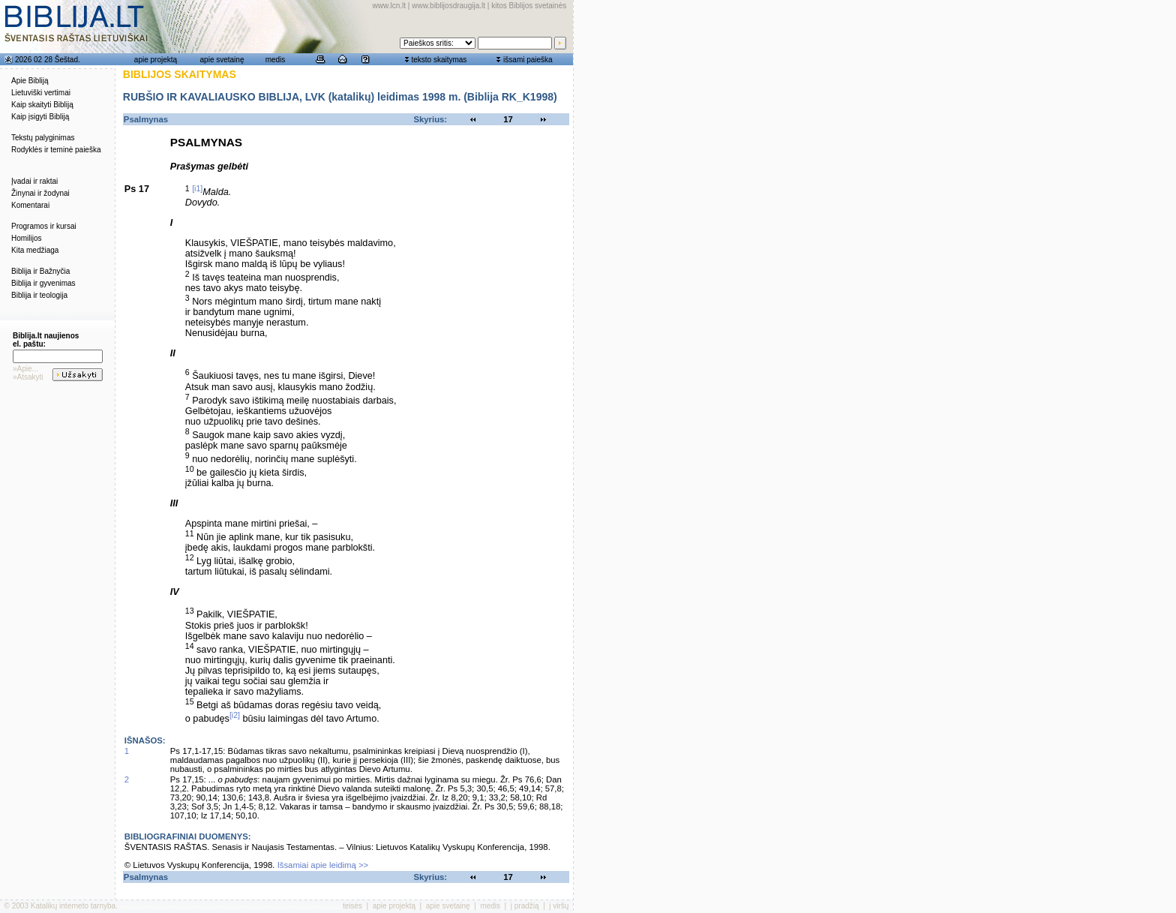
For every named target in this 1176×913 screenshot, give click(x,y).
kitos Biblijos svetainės (528, 6)
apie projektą (155, 60)
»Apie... (25, 369)
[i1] (197, 188)
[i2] (235, 714)
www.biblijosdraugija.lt (448, 6)
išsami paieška (528, 60)
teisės (352, 906)
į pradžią (525, 906)
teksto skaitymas (438, 60)
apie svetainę (222, 60)
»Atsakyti (28, 377)
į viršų (558, 906)
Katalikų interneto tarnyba (73, 906)
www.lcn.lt (389, 6)
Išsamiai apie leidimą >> (323, 864)
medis (276, 60)
